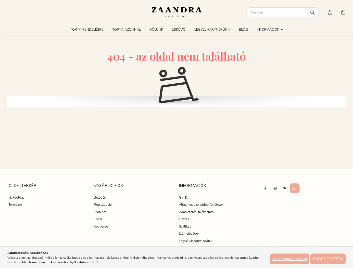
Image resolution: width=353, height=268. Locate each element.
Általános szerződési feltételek (201, 205)
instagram (275, 188)
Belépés (100, 198)
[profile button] (330, 12)
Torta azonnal (126, 29)
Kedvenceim (102, 227)
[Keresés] (283, 12)
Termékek (15, 205)
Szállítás (185, 227)
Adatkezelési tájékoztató (196, 212)
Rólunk (156, 29)
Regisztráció (103, 205)
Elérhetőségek (189, 234)
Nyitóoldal (16, 198)
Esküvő (179, 29)
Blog (243, 29)
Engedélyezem (328, 259)
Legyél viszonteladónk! (195, 241)
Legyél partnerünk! (212, 29)
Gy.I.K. (183, 198)
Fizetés (184, 219)
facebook (265, 188)
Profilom (100, 212)
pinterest (285, 188)
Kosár (98, 219)
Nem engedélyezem (289, 259)
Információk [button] (268, 29)
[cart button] (343, 12)
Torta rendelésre (86, 29)
